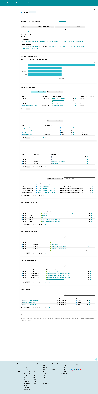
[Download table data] (49, 108)
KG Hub (54, 371)
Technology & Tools (77, 2)
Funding (16, 375)
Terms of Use (27, 379)
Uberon (35, 367)
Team (16, 367)
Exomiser (45, 367)
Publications (18, 373)
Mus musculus (62, 21)
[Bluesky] (82, 370)
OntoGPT (45, 379)
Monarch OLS (55, 365)
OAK (44, 375)
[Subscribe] (71, 370)
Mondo (35, 365)
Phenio (35, 373)
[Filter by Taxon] (55, 92)
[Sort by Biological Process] (55, 269)
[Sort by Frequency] (86, 96)
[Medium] (75, 370)
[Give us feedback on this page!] (96, 359)
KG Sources (27, 385)
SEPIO (35, 381)
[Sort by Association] (48, 96)
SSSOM (44, 373)
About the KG (27, 383)
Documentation (28, 377)
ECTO (35, 383)
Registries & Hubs (86, 2)
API (25, 367)
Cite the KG (27, 381)
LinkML (44, 371)
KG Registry (55, 373)
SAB (16, 369)
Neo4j (26, 369)
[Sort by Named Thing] (58, 154)
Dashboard (26, 387)
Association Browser (27, 390)
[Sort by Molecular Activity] (50, 211)
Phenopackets (46, 383)
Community (94, 2)
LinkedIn (64, 371)
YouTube (64, 373)
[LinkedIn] (78, 370)
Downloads (26, 365)
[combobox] (36, 3)
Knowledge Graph (61, 2)
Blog (63, 369)
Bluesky (64, 375)
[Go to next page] (42, 108)
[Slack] (73, 370)
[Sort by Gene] (25, 96)
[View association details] (76, 98)
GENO (35, 379)
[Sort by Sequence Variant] (31, 298)
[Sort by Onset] (93, 96)
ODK (44, 377)
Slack (63, 367)
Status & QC (27, 373)
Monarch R (27, 371)
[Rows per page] (28, 109)
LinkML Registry (55, 375)
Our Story (17, 365)
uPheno (35, 369)
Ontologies (69, 2)
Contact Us (17, 371)
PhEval (44, 369)
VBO (34, 377)
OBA (34, 375)
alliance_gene (81, 32)
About (54, 2)
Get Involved (64, 365)
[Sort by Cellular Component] (61, 240)
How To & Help (27, 375)
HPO (34, 371)
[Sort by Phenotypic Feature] (62, 96)
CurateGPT (45, 381)
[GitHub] (77, 370)
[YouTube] (80, 370)
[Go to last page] (45, 108)
